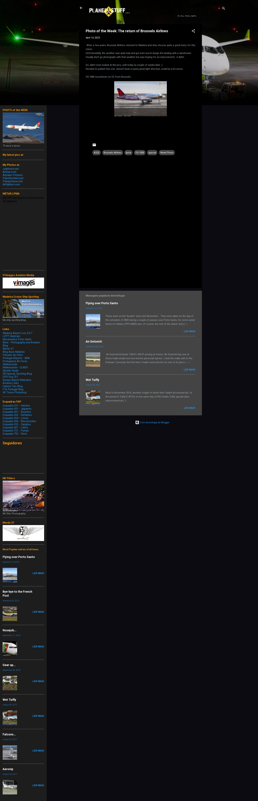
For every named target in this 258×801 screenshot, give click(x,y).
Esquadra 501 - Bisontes (17, 411)
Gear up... (9, 665)
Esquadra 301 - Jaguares (17, 408)
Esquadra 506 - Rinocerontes (19, 421)
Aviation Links (11, 383)
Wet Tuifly (92, 380)
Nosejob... (9, 630)
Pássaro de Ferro (13, 355)
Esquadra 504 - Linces (15, 418)
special (152, 152)
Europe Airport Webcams (17, 380)
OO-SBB (139, 152)
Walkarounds (10, 364)
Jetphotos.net (11, 168)
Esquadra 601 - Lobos (15, 427)
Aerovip (8, 769)
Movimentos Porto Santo (17, 339)
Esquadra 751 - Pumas (16, 430)
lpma (128, 152)
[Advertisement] (215, 73)
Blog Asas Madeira (14, 351)
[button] (193, 31)
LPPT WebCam (11, 336)
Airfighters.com (11, 184)
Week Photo (166, 152)
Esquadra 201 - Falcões (16, 405)
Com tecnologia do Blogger (152, 422)
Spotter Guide (10, 370)
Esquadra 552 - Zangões (17, 424)
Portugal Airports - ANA (16, 358)
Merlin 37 (8, 348)
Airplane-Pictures (13, 175)
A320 (96, 152)
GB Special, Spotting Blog (17, 373)
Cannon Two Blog (13, 386)
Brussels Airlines (113, 152)
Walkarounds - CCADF (15, 367)
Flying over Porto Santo (102, 303)
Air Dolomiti (94, 341)
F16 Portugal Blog (13, 389)
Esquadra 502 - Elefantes (17, 415)
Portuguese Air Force (15, 361)
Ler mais (189, 331)
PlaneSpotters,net (13, 178)
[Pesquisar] (224, 9)
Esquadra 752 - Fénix (15, 433)
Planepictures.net (13, 181)
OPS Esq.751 (10, 376)
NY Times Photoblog (14, 392)
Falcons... (9, 734)
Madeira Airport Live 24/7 (17, 333)
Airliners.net (9, 171)
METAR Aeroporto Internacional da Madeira (23, 199)
